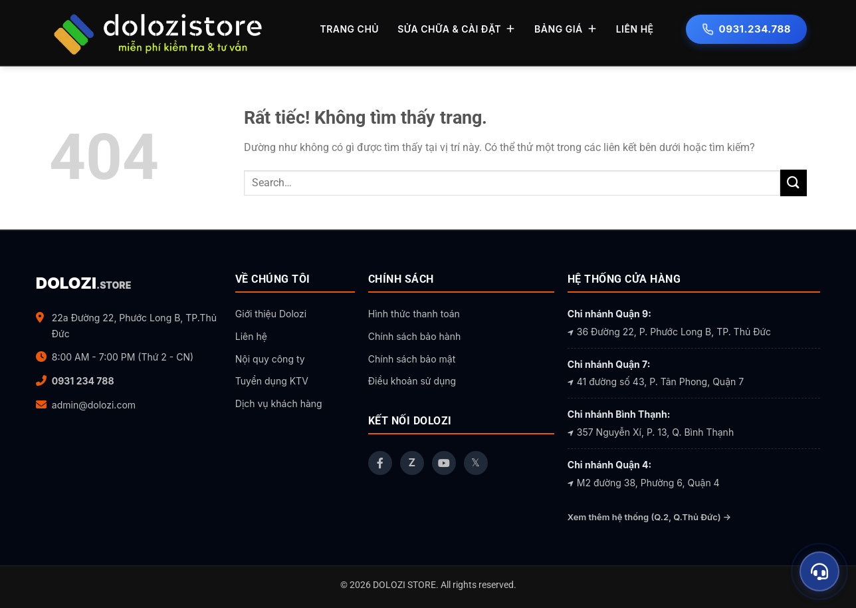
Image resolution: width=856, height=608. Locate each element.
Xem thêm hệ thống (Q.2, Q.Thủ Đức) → (649, 517)
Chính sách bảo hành (414, 336)
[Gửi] (793, 183)
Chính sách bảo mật (411, 359)
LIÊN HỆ (635, 29)
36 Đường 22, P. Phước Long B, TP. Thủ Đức (669, 331)
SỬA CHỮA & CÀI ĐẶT (456, 29)
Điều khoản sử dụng (412, 380)
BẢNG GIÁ (565, 29)
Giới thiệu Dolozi (270, 313)
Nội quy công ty (270, 359)
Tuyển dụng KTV (271, 380)
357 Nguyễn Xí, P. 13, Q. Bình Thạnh (651, 432)
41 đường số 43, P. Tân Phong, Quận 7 (656, 381)
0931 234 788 (83, 380)
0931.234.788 (746, 29)
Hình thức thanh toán (414, 313)
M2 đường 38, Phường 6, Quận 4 (644, 482)
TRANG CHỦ (349, 29)
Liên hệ (251, 336)
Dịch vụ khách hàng (278, 403)
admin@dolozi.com (94, 404)
